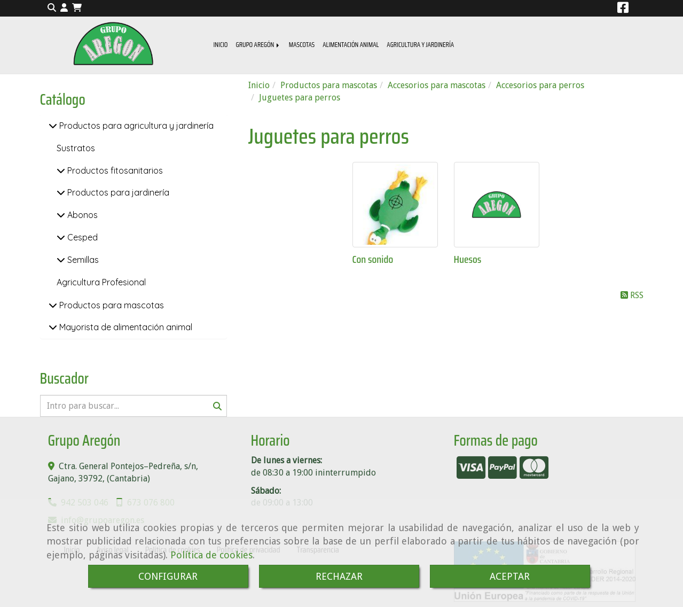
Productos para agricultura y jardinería (135, 125)
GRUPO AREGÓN (257, 44)
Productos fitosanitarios (114, 170)
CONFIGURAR (168, 576)
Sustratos (76, 148)
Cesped (81, 237)
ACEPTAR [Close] (510, 576)
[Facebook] (623, 9)
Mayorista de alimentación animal (124, 327)
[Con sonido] (395, 204)
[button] (64, 8)
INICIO (221, 44)
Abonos (81, 214)
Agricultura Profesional (101, 282)
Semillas (82, 259)
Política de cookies (211, 555)
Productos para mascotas (110, 305)
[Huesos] (496, 204)
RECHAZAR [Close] (339, 576)
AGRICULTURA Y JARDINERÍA (420, 44)
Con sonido (373, 259)
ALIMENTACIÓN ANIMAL (351, 44)
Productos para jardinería (117, 192)
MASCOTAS (302, 44)
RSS (632, 295)
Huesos (468, 259)
